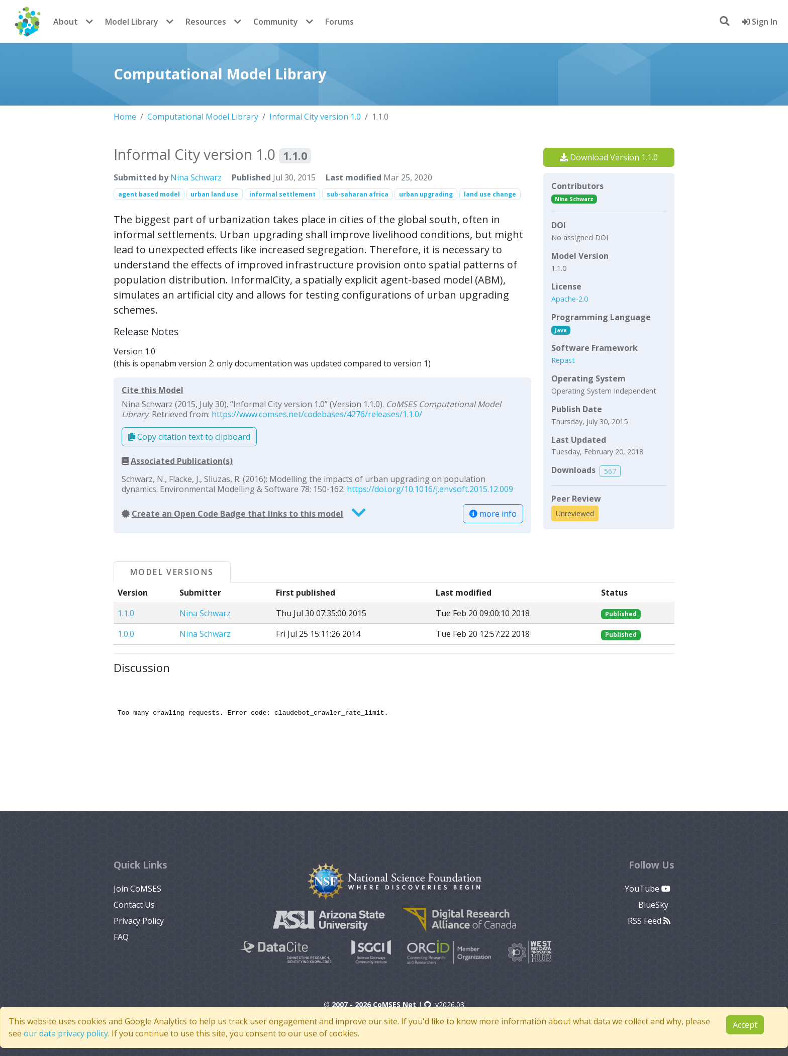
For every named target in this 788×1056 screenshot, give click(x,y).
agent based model (149, 194)
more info (493, 513)
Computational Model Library (202, 116)
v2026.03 (444, 1004)
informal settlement (282, 194)
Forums (339, 21)
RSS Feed (649, 920)
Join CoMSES (137, 888)
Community (275, 21)
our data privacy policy (66, 1033)
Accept (745, 1024)
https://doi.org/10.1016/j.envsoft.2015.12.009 (430, 489)
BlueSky (654, 904)
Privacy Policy (139, 920)
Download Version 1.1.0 (609, 157)
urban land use (214, 194)
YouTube (647, 888)
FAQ (121, 936)
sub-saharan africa (357, 194)
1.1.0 (126, 613)
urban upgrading (426, 194)
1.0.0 (126, 633)
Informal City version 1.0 (315, 116)
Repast (563, 360)
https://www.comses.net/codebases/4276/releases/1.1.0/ (317, 414)
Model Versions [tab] (172, 572)
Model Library (131, 21)
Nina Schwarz (196, 177)
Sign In (759, 21)
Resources (205, 21)
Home (125, 116)
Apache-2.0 (569, 299)
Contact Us (134, 904)
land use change (490, 194)
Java (561, 330)
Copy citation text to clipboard (189, 436)
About (65, 21)
